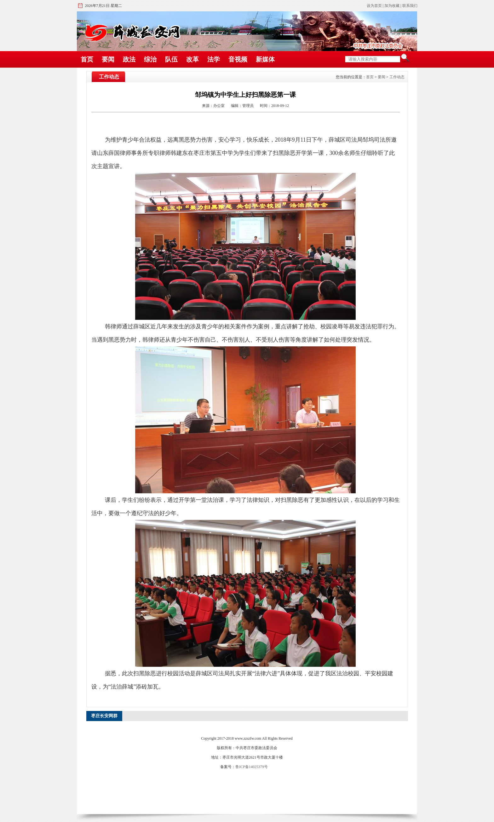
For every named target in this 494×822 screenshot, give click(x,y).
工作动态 (397, 77)
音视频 (237, 59)
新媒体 (265, 59)
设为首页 (374, 5)
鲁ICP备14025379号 (251, 767)
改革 (192, 59)
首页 (87, 59)
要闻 (108, 59)
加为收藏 (391, 5)
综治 (150, 59)
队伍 (171, 59)
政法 (129, 59)
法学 (213, 59)
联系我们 (409, 5)
